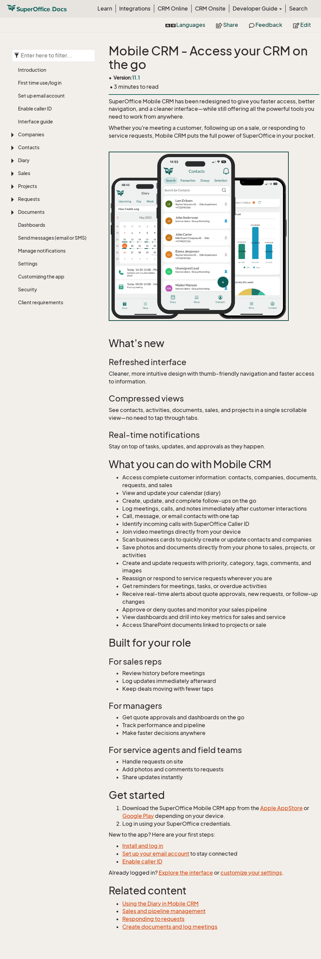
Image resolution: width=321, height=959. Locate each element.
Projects (27, 186)
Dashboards (31, 225)
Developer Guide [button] (257, 8)
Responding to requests (153, 918)
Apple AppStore (281, 808)
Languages (185, 24)
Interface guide (35, 121)
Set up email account (41, 96)
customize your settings (251, 872)
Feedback (265, 24)
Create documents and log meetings (169, 926)
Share (227, 24)
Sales (24, 173)
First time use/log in (39, 83)
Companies (31, 134)
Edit (302, 24)
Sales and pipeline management (164, 911)
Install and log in (142, 845)
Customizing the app (41, 276)
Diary (24, 160)
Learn (104, 8)
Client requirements (40, 302)
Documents (31, 212)
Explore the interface (186, 872)
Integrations (134, 8)
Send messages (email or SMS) (52, 238)
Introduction (32, 70)
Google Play (138, 815)
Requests (29, 199)
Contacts (28, 147)
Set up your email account (155, 853)
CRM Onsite (210, 8)
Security (27, 289)
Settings (27, 264)
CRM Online (173, 8)
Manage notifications (42, 251)
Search (298, 8)
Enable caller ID (35, 109)
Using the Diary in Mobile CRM (160, 903)
